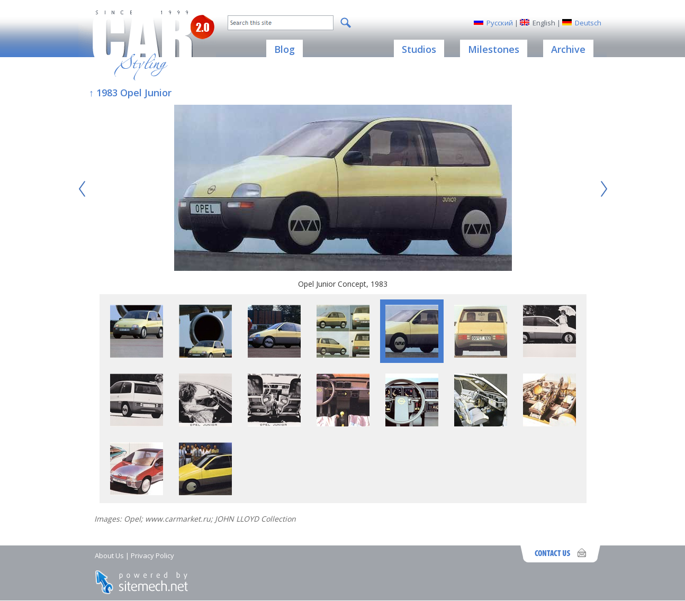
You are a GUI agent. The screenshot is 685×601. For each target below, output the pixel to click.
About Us (109, 555)
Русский (499, 23)
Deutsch (588, 23)
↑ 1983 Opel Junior (130, 92)
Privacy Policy (152, 555)
